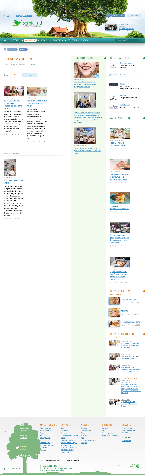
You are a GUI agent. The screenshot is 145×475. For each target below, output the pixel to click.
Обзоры (44, 40)
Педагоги (105, 430)
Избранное (135, 16)
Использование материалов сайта (52, 470)
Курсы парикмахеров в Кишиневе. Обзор (129, 357)
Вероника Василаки (116, 140)
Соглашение (24, 428)
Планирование (45, 428)
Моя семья (30, 40)
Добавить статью (117, 16)
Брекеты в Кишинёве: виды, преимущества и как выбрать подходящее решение (85, 84)
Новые (17, 75)
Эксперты (58, 40)
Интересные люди (67, 450)
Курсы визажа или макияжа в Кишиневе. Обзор (129, 404)
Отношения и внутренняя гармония (69, 446)
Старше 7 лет (45, 443)
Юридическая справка (69, 440)
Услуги (84, 40)
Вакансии (23, 435)
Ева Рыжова (8, 98)
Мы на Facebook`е (13, 468)
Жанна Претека (126, 341)
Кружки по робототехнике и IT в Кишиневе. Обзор (126, 29)
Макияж (124, 311)
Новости (23, 433)
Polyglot (76, 145)
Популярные (29, 75)
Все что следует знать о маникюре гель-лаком (37, 103)
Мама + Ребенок (12, 40)
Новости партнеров (86, 58)
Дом (62, 428)
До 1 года (43, 435)
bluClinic (76, 79)
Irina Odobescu (115, 172)
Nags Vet (123, 95)
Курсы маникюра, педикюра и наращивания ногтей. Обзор (131, 369)
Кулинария (65, 452)
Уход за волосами (129, 299)
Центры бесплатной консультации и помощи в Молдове (119, 177)
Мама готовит (127, 428)
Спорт (63, 438)
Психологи (106, 428)
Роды (42, 433)
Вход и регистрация (24, 16)
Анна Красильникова (117, 269)
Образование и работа (69, 435)
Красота (32, 64)
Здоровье (64, 430)
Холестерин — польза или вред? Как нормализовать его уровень (131, 345)
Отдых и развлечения (89, 440)
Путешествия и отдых (69, 443)
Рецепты (72, 40)
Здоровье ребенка (47, 445)
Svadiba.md (126, 441)
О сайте (23, 430)
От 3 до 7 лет (45, 440)
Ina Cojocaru (31, 98)
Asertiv (76, 110)
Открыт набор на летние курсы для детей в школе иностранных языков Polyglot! (87, 150)
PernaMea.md (125, 105)
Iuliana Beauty (125, 380)
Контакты (23, 438)
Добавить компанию (51, 460)
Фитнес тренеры (108, 433)
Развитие (43, 448)
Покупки (43, 450)
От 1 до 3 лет (45, 438)
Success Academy (126, 63)
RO (8, 16)
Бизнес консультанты (110, 435)
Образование (86, 430)
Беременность (45, 430)
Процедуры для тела (130, 322)
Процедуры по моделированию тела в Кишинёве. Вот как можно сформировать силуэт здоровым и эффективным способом (131, 388)
